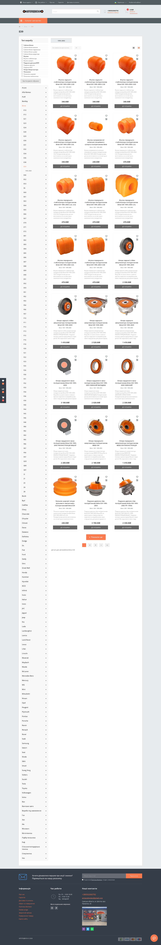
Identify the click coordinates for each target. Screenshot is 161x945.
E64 (25, 205)
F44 (25, 409)
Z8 (24, 492)
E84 (25, 249)
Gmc (23, 563)
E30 (25, 141)
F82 (25, 431)
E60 (25, 192)
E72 (25, 231)
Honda (24, 572)
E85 (25, 253)
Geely (24, 559)
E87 (25, 262)
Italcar (24, 599)
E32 (25, 149)
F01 (25, 292)
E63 (25, 201)
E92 (25, 283)
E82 (25, 240)
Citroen (25, 523)
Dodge (24, 541)
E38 (25, 162)
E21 (25, 119)
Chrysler (25, 518)
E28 (25, 132)
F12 (25, 327)
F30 (25, 374)
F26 (25, 370)
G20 (25, 461)
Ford (23, 554)
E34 (25, 154)
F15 (25, 335)
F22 (25, 357)
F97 (25, 457)
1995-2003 (28, 171)
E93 (25, 288)
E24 (25, 128)
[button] (3, 399)
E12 (25, 114)
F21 (25, 353)
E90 (25, 275)
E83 (25, 244)
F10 (25, 318)
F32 (25, 383)
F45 (25, 414)
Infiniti (24, 590)
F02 (25, 296)
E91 (25, 279)
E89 (25, 270)
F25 (25, 366)
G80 (25, 466)
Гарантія (61, 2)
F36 (25, 396)
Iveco (24, 604)
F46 (25, 418)
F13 (25, 331)
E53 (25, 184)
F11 (25, 322)
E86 (25, 257)
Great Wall (26, 568)
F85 (25, 440)
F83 (25, 435)
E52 (25, 179)
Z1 (24, 479)
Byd (23, 500)
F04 (25, 305)
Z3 (24, 483)
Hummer (25, 577)
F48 (25, 422)
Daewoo (25, 532)
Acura (24, 88)
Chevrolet (25, 514)
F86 (25, 444)
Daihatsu (25, 536)
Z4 (24, 487)
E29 (25, 136)
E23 (25, 123)
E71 (25, 227)
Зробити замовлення (133, 12)
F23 (25, 361)
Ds (23, 545)
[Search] (98, 11)
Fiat (23, 550)
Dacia (24, 527)
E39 (25, 167)
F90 (25, 453)
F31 (25, 379)
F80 (25, 427)
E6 (24, 188)
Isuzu (24, 595)
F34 (25, 392)
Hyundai (25, 581)
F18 (25, 344)
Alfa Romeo (26, 92)
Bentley (25, 101)
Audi (23, 97)
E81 (25, 236)
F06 (25, 309)
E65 (25, 210)
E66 (25, 214)
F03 (25, 301)
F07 (25, 314)
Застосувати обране (31, 81)
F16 (25, 340)
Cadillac (25, 505)
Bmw (25, 27)
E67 (25, 218)
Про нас (52, 2)
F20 (25, 348)
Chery (24, 509)
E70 (25, 223)
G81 (25, 470)
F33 (25, 388)
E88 (25, 266)
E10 (25, 110)
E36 (25, 158)
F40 (25, 405)
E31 (25, 145)
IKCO (24, 586)
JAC (23, 608)
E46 (25, 175)
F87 (25, 448)
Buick (24, 496)
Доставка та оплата (73, 2)
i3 (24, 474)
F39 (25, 401)
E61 (25, 197)
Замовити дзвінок (113, 12)
